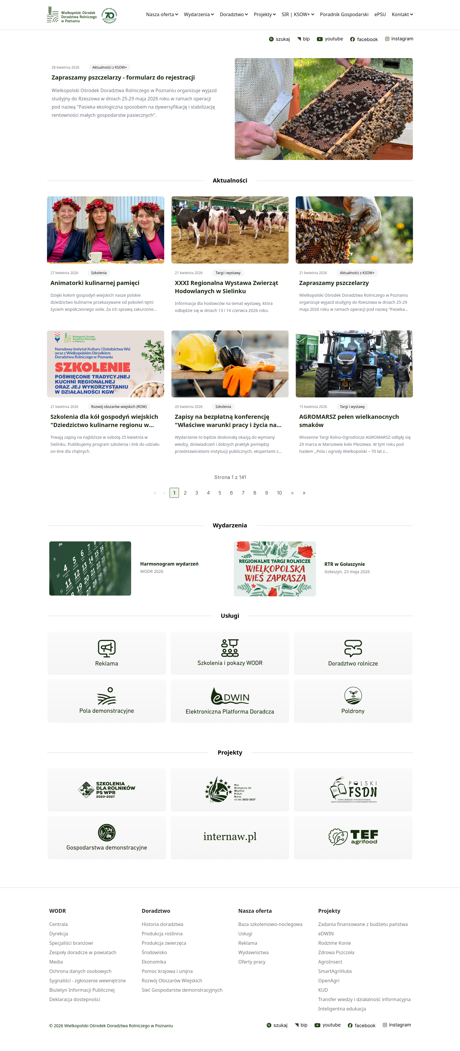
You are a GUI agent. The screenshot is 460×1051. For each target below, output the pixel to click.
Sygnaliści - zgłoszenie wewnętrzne (87, 980)
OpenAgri (328, 980)
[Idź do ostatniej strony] (304, 493)
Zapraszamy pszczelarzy (334, 283)
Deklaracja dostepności (74, 999)
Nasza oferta (162, 14)
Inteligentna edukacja (342, 1009)
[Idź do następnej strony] (292, 493)
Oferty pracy (251, 962)
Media (56, 962)
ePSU (380, 14)
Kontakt (402, 14)
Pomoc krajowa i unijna (167, 971)
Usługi (245, 933)
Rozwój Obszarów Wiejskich (172, 980)
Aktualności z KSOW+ (109, 67)
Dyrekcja (58, 933)
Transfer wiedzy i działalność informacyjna (364, 999)
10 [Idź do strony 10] (279, 493)
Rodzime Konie (334, 943)
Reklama (247, 943)
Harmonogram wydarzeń (169, 564)
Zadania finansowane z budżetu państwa (363, 924)
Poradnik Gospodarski (344, 14)
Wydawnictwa (253, 952)
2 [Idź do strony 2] (185, 493)
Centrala (58, 924)
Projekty (265, 14)
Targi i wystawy (228, 272)
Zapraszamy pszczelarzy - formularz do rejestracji (123, 77)
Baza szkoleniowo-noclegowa (270, 924)
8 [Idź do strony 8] (254, 493)
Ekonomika (154, 962)
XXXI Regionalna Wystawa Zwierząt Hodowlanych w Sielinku (226, 287)
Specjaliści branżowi (71, 943)
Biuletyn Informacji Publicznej (82, 990)
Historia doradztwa (162, 924)
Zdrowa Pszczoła (336, 952)
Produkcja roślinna (162, 933)
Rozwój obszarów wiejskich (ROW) (119, 406)
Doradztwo (234, 14)
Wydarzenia (199, 14)
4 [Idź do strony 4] (208, 493)
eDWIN (326, 933)
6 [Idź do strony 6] (231, 493)
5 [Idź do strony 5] (220, 493)
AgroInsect (330, 962)
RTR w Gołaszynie (344, 564)
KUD (323, 990)
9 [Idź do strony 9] (266, 493)
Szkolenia (99, 272)
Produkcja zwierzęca (164, 943)
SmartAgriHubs (335, 971)
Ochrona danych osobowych (80, 971)
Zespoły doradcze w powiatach (82, 952)
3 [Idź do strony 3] (196, 493)
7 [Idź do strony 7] (243, 493)
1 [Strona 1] (174, 493)
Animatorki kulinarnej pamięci (95, 283)
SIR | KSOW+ (298, 14)
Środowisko (154, 952)
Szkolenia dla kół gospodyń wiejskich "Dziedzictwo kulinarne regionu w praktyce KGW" (104, 425)
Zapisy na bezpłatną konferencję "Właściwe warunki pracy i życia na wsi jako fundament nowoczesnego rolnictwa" (226, 429)
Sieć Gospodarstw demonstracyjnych (182, 990)
